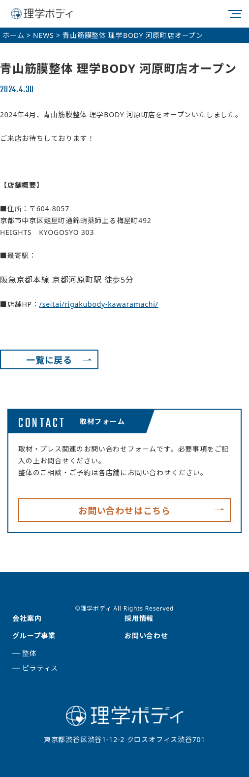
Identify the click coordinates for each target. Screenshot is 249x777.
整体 (29, 653)
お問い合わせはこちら (124, 511)
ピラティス (40, 668)
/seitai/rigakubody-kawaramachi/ (98, 304)
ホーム (13, 35)
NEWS (43, 35)
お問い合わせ (146, 635)
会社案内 (26, 618)
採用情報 (139, 618)
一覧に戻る (49, 360)
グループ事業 (34, 635)
